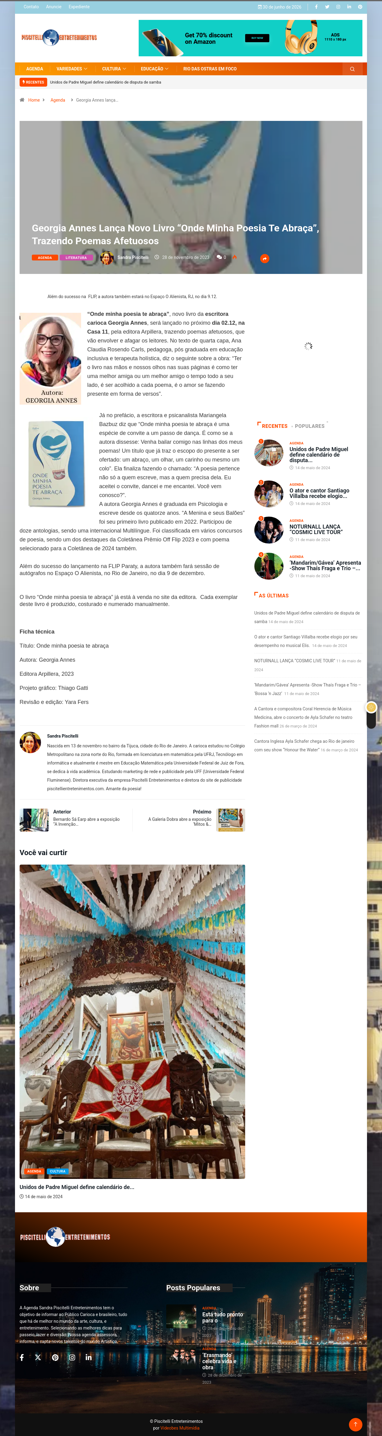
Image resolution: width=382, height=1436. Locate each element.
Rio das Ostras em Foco (210, 68)
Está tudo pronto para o (222, 1317)
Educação (155, 68)
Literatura (76, 258)
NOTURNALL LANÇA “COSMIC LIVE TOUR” (316, 529)
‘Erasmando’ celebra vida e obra (219, 1361)
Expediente (79, 6)
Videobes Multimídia (180, 1428)
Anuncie (53, 6)
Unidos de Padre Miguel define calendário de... (77, 1187)
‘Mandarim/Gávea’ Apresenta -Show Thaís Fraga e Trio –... (325, 565)
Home (34, 100)
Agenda (34, 68)
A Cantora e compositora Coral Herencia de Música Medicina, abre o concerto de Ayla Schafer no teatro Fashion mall (303, 717)
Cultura (115, 68)
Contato (31, 6)
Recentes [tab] (272, 426)
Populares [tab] (308, 426)
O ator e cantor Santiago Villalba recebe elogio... (319, 493)
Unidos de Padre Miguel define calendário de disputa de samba (105, 82)
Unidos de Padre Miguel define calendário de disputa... (319, 454)
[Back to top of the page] (355, 1424)
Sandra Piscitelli (133, 257)
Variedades (73, 68)
